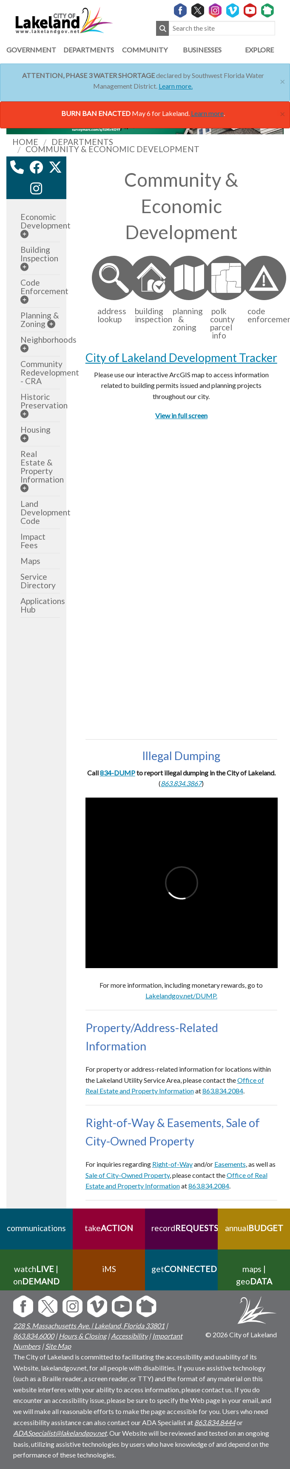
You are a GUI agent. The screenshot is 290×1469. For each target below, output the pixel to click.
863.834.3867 (181, 783)
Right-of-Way (172, 1164)
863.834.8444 (214, 1422)
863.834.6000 (33, 1336)
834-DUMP (117, 773)
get (181, 1269)
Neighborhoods (48, 339)
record (181, 1228)
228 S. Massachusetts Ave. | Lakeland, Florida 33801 (89, 1326)
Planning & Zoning (39, 319)
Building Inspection (39, 254)
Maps (30, 561)
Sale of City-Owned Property (127, 1175)
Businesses (202, 50)
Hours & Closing (82, 1336)
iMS (109, 1269)
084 (237, 1091)
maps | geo (254, 1275)
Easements (230, 1164)
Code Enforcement (44, 287)
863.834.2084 (208, 1186)
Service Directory (38, 581)
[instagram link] (36, 188)
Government (30, 50)
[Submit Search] (162, 28)
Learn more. (176, 86)
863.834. (215, 1091)
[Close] (282, 80)
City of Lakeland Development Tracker (181, 357)
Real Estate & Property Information (42, 466)
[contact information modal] (17, 167)
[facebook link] (36, 167)
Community (145, 50)
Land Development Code (45, 512)
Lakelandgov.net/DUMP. (181, 996)
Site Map (58, 1346)
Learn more (207, 113)
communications (36, 1228)
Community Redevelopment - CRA (49, 372)
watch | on (36, 1275)
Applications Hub (42, 605)
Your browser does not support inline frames (181, 579)
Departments (87, 50)
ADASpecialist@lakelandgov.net (60, 1433)
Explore (259, 50)
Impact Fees (32, 541)
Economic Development (45, 221)
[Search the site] (222, 28)
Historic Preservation (44, 401)
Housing (35, 429)
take (109, 1228)
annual (254, 1228)
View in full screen (181, 415)
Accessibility (129, 1336)
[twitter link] (55, 167)
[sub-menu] (24, 234)
